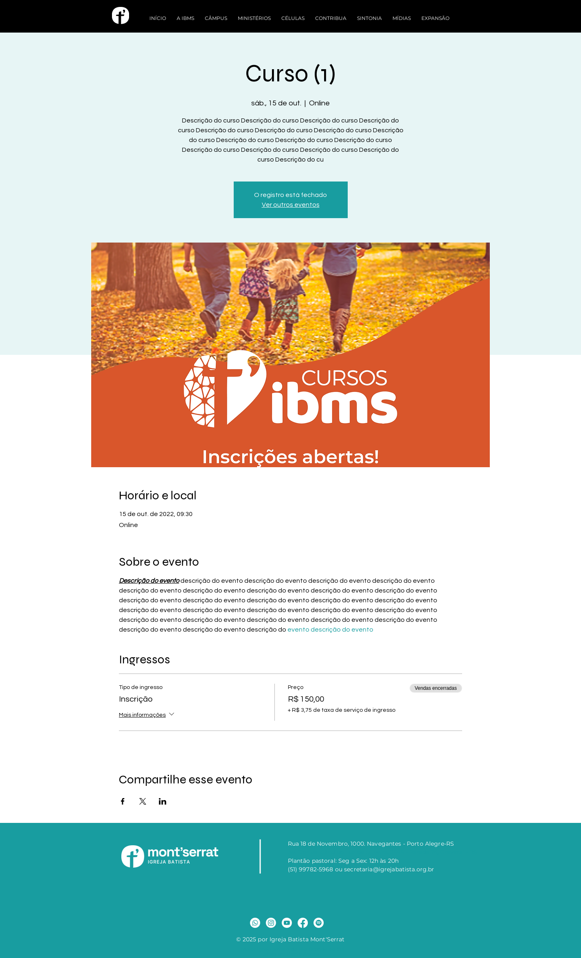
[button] (185, 14)
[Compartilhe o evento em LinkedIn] (163, 801)
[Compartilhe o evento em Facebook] (123, 801)
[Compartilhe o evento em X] (143, 801)
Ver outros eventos (291, 204)
